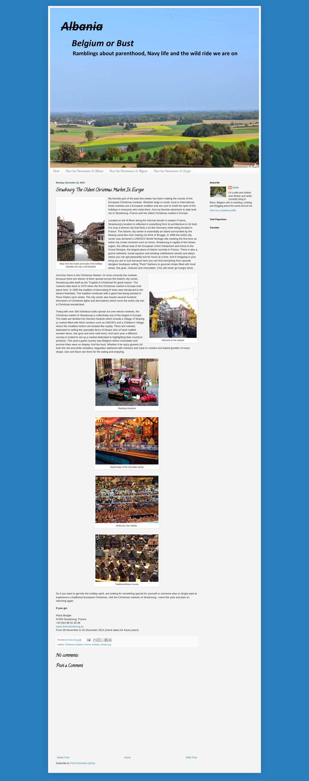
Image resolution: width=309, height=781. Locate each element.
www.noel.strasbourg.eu (70, 626)
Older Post (191, 757)
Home (56, 171)
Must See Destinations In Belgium (128, 171)
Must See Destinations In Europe (172, 171)
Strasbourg (106, 644)
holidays (96, 644)
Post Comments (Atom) (82, 763)
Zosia (235, 187)
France (87, 644)
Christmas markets (74, 644)
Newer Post (63, 757)
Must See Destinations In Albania (84, 171)
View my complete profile (223, 210)
